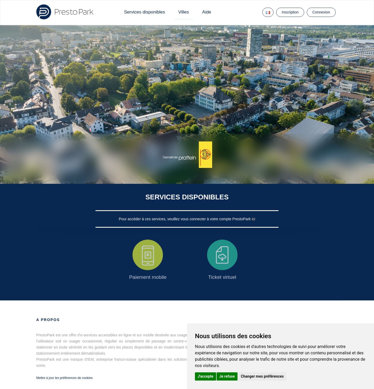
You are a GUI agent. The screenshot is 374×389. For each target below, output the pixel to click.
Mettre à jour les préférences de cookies (64, 378)
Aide (206, 12)
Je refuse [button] (227, 376)
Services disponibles (144, 12)
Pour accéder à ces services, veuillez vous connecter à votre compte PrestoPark (185, 219)
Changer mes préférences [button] (262, 376)
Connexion (321, 12)
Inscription (290, 12)
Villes (183, 12)
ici (253, 219)
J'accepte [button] (205, 376)
